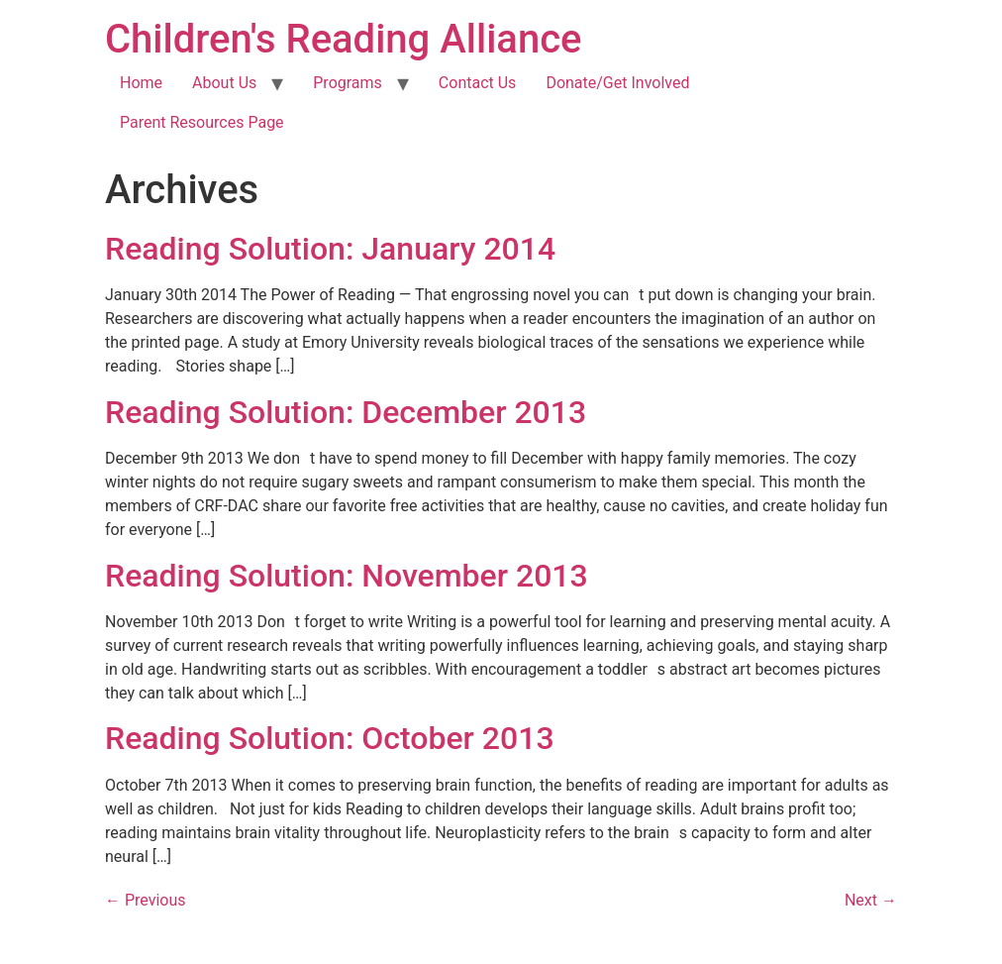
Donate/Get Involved (617, 82)
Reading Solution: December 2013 (345, 412)
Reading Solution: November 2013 (346, 575)
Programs (347, 82)
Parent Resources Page (202, 122)
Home (141, 82)
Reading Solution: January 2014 (330, 249)
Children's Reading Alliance (343, 39)
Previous (145, 900)
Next (871, 900)
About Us (224, 82)
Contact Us (478, 82)
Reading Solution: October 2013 (329, 738)
